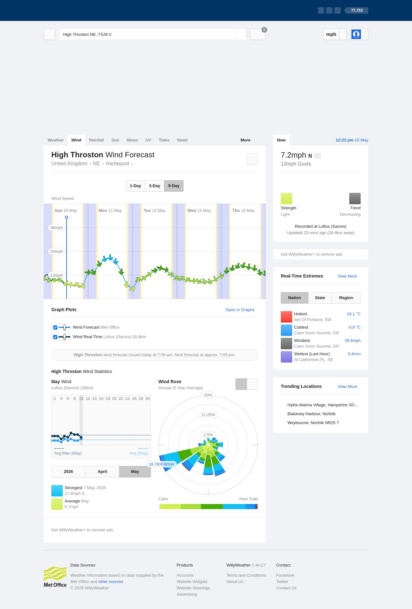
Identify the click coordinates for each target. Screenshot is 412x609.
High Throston (136, 163)
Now (281, 140)
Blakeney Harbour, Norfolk (311, 413)
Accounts (185, 575)
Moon (132, 140)
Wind (76, 140)
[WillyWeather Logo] (73, 10)
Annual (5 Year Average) (180, 387)
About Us (234, 581)
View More (347, 276)
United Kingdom (69, 163)
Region (346, 297)
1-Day (135, 185)
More (245, 140)
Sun (115, 140)
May (135, 471)
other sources (110, 581)
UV (148, 140)
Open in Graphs (239, 309)
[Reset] (229, 34)
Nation (294, 297)
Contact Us (286, 588)
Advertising (187, 594)
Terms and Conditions (246, 575)
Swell (182, 140)
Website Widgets (192, 581)
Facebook (285, 575)
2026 (68, 471)
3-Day (154, 185)
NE (96, 163)
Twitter (282, 581)
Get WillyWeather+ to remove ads (311, 254)
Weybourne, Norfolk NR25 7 (313, 422)
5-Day (173, 185)
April (102, 471)
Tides (164, 140)
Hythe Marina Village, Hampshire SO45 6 (325, 405)
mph (331, 34)
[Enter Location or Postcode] (152, 34)
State (320, 297)
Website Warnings (193, 588)
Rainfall (96, 140)
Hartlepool (117, 163)
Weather (56, 140)
